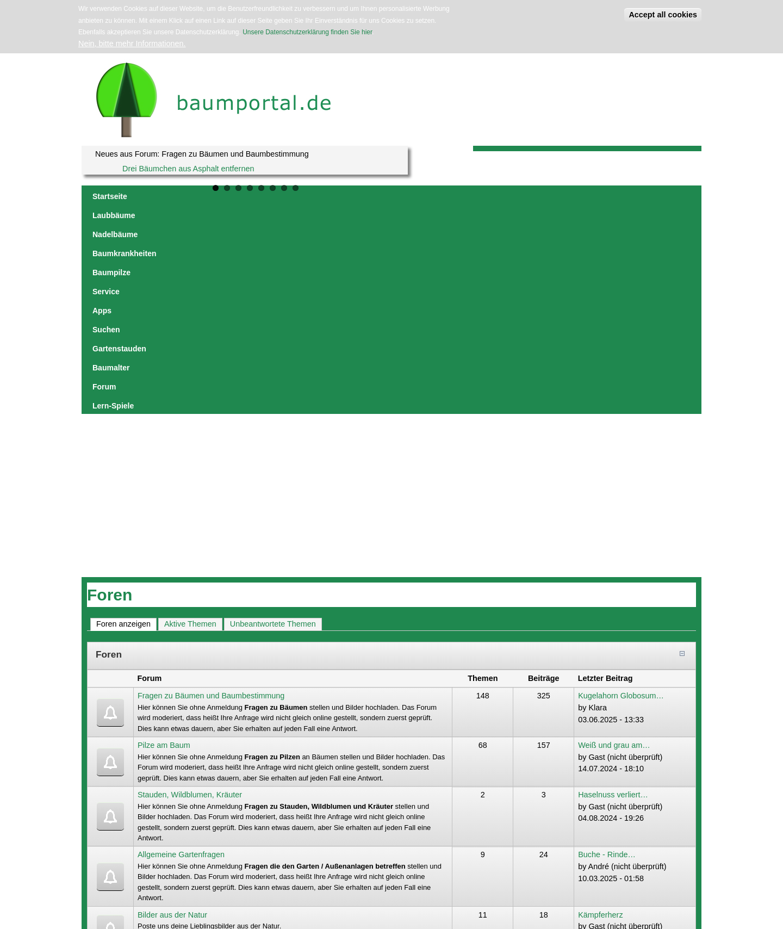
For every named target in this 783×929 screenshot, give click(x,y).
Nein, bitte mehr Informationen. (132, 43)
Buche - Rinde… (607, 645)
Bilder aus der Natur (172, 705)
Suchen (453, 196)
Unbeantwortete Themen (273, 414)
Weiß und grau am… (614, 535)
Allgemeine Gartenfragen (181, 645)
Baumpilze (341, 196)
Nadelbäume (214, 196)
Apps (418, 196)
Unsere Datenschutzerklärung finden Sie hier (307, 32)
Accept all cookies (663, 14)
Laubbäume (159, 196)
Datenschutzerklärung (276, 865)
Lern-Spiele (645, 196)
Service (385, 196)
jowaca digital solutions (186, 865)
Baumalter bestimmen (616, 750)
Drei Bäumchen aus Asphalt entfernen (188, 168)
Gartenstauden (505, 196)
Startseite (109, 196)
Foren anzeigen (126, 414)
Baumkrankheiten (280, 196)
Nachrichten (158, 750)
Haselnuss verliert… (613, 585)
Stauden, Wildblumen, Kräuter (190, 585)
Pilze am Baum (164, 535)
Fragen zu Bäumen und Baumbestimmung (211, 486)
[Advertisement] (391, 286)
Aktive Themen (190, 414)
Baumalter (560, 196)
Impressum (232, 865)
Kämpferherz (600, 705)
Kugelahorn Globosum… (621, 486)
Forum (602, 196)
